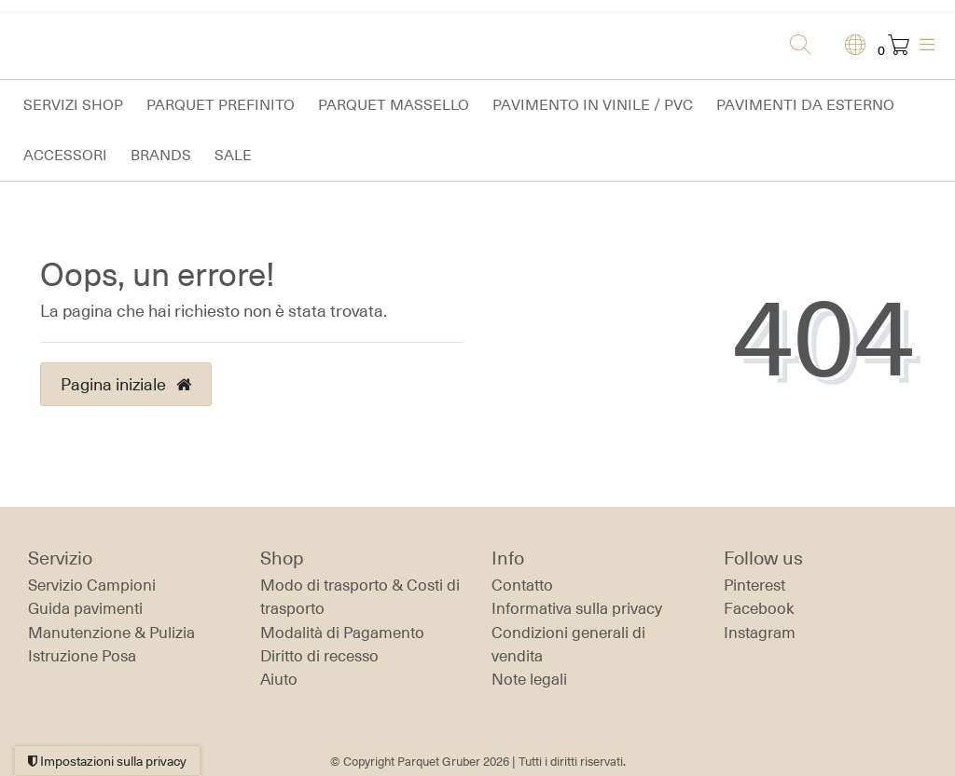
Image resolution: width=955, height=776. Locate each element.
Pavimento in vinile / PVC (592, 105)
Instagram (760, 632)
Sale (233, 155)
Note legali (529, 679)
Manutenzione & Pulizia (111, 632)
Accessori (65, 155)
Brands (161, 155)
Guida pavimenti (85, 608)
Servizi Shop (73, 105)
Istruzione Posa (82, 656)
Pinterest (754, 585)
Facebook (759, 608)
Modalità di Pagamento (342, 632)
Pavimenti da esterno (805, 105)
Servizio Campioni (92, 585)
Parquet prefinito (220, 105)
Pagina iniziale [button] (126, 384)
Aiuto (279, 679)
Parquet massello (393, 105)
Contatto (522, 585)
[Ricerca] (794, 45)
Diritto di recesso (319, 656)
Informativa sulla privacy (576, 608)
